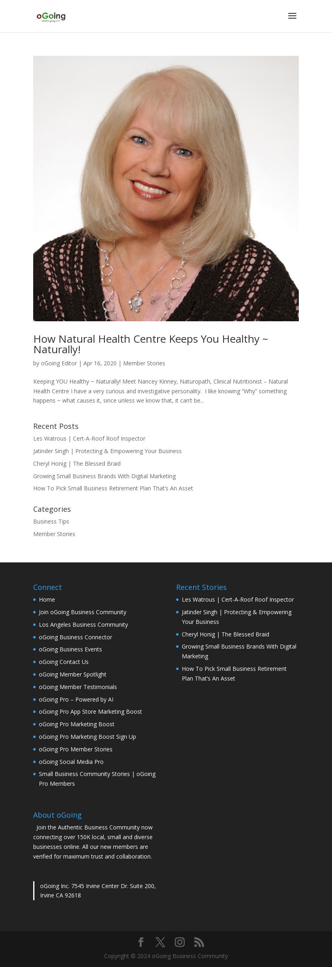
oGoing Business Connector (75, 637)
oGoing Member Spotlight (72, 674)
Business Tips (51, 521)
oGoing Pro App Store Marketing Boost (90, 711)
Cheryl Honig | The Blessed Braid (77, 463)
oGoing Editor (59, 363)
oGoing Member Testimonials (78, 687)
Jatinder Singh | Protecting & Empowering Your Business (107, 451)
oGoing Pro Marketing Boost (77, 724)
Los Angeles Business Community (83, 624)
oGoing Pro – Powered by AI (76, 699)
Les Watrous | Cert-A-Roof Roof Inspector (89, 438)
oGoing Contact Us (64, 662)
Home (47, 599)
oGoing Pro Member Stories (76, 749)
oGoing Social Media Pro (71, 762)
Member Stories (144, 363)
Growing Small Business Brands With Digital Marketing (104, 476)
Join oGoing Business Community (82, 612)
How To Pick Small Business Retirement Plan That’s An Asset (113, 488)
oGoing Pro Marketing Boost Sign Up (87, 736)
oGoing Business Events (70, 649)
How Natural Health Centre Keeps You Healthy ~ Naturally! (150, 343)
